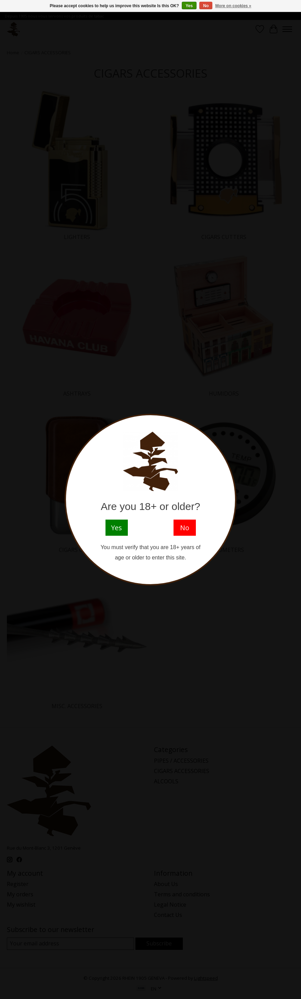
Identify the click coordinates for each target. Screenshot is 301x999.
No (206, 5)
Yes (189, 5)
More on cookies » (233, 5)
